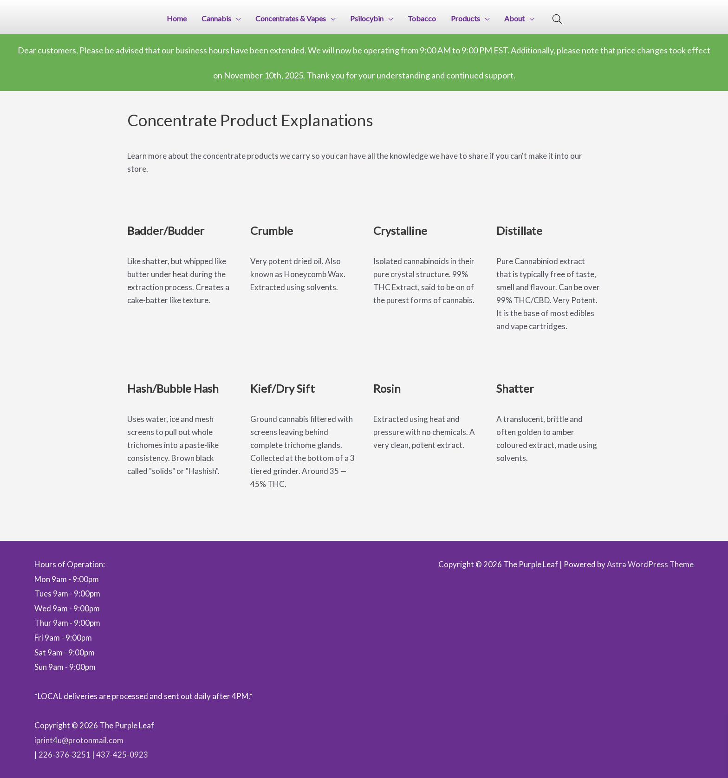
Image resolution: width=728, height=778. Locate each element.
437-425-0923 (122, 754)
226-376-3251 (65, 754)
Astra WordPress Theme (650, 564)
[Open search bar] (557, 18)
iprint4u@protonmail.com (79, 739)
